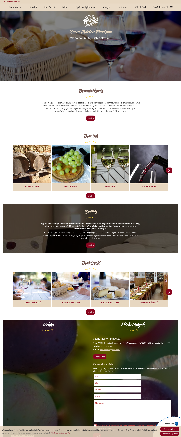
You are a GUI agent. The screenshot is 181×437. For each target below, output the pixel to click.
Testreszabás (170, 429)
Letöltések (123, 7)
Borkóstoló (49, 7)
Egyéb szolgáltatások (85, 7)
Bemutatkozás (16, 7)
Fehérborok (109, 185)
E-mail (140, 381)
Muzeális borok (147, 185)
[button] (168, 171)
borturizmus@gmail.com (110, 347)
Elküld (97, 420)
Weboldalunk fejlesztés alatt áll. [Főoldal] (90, 35)
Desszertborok (71, 185)
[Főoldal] (90, 21)
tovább (90, 119)
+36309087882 (108, 344)
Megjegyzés (100, 387)
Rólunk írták (140, 7)
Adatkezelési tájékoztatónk (61, 433)
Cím (135, 374)
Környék (107, 7)
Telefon (102, 381)
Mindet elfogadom (170, 433)
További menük (162, 7)
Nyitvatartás (100, 354)
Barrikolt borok (34, 185)
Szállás (65, 7)
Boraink (33, 7)
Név (101, 374)
